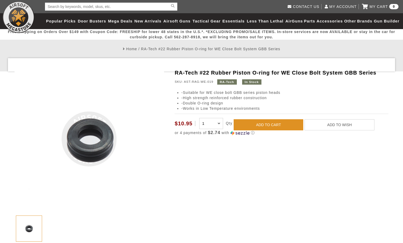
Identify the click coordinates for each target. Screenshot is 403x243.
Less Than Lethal (265, 21)
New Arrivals (147, 21)
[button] (281, 132)
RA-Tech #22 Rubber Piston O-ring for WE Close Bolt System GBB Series (210, 49)
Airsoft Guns (177, 21)
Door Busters (92, 21)
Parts (309, 21)
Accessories (329, 21)
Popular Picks (61, 21)
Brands (364, 21)
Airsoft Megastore (18, 17)
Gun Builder (387, 21)
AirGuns (294, 21)
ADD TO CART (268, 125)
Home (131, 49)
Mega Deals (120, 21)
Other (350, 21)
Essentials (234, 21)
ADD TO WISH (339, 125)
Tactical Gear (207, 21)
